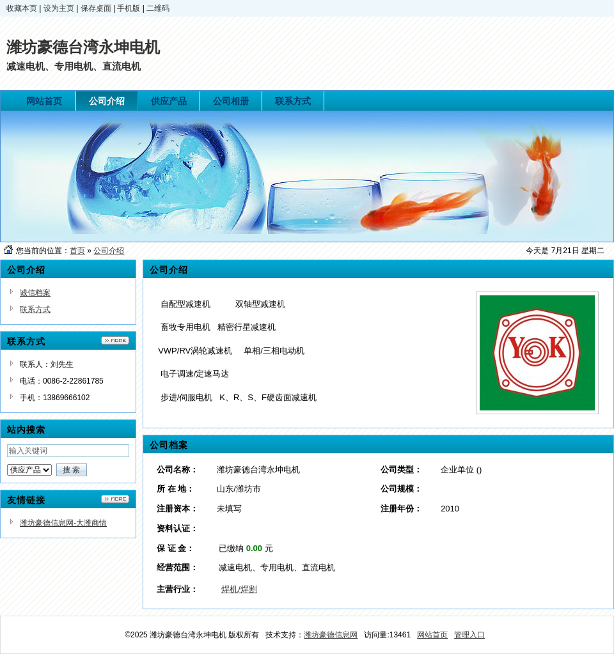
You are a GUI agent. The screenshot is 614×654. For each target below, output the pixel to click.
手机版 (128, 8)
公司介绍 (108, 250)
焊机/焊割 (239, 589)
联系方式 (35, 309)
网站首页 (432, 634)
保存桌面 (96, 8)
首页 (77, 250)
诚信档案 (35, 292)
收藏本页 (21, 8)
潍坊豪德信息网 (331, 634)
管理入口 (469, 634)
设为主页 (58, 8)
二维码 (157, 8)
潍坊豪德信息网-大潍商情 (63, 522)
